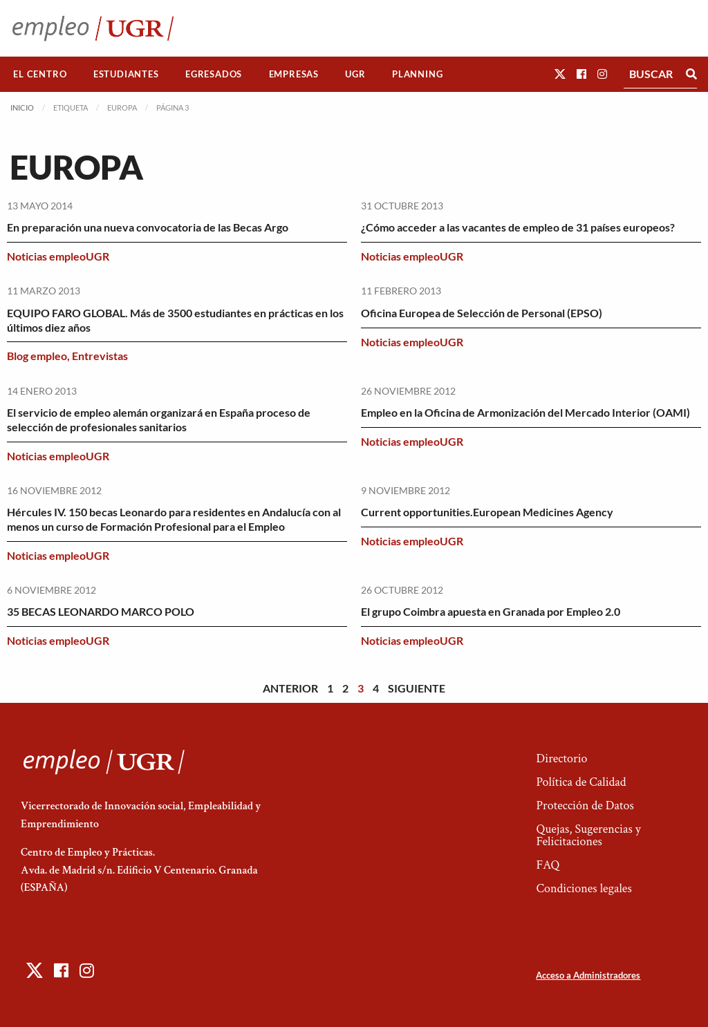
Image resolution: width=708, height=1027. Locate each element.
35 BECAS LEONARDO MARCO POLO (100, 611)
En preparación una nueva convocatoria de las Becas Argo (147, 227)
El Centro (39, 73)
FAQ (547, 865)
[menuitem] (40, 74)
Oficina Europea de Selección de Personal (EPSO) (481, 312)
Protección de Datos (584, 805)
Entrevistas (100, 355)
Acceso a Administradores (588, 975)
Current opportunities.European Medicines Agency (487, 511)
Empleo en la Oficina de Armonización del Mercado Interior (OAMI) (525, 412)
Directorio (561, 758)
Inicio (22, 107)
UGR (355, 73)
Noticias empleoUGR (58, 256)
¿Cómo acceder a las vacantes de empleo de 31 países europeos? (518, 227)
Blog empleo (37, 355)
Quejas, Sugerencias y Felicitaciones (588, 835)
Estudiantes (126, 73)
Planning (417, 73)
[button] (560, 73)
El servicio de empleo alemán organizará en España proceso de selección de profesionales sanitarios (158, 419)
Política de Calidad (581, 782)
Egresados (213, 73)
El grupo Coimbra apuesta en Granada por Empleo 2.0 (490, 611)
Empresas (294, 73)
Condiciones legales (583, 888)
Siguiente (416, 688)
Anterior (290, 688)
